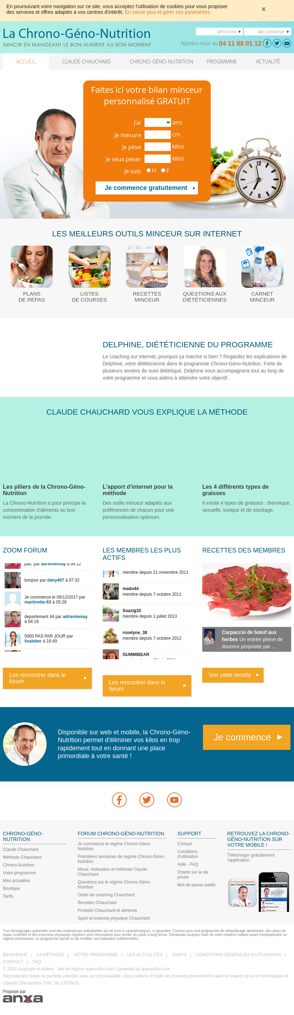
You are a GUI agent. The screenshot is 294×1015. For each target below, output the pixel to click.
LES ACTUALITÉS (144, 954)
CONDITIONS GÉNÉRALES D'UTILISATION (238, 954)
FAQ (37, 961)
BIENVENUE (15, 954)
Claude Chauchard (20, 849)
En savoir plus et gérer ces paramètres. (168, 12)
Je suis (132, 171)
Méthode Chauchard (22, 857)
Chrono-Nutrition (18, 865)
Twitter (147, 800)
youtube (174, 800)
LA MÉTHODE (50, 954)
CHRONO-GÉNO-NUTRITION (161, 61)
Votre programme (19, 872)
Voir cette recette (230, 675)
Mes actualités (16, 880)
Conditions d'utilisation (187, 854)
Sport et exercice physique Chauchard (113, 918)
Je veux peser (123, 159)
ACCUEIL (26, 61)
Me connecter (271, 31)
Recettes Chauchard (97, 902)
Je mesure (127, 135)
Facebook (119, 800)
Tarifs (8, 896)
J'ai (137, 123)
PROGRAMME (222, 61)
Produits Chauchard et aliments (107, 910)
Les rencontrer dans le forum (37, 678)
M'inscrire (227, 31)
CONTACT (13, 961)
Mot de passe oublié (196, 884)
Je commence (242, 737)
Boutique (11, 888)
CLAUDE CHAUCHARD (86, 61)
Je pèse (131, 147)
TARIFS (179, 954)
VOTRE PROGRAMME (96, 954)
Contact (184, 843)
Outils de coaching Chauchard (106, 894)
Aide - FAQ (187, 864)
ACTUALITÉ (268, 61)
